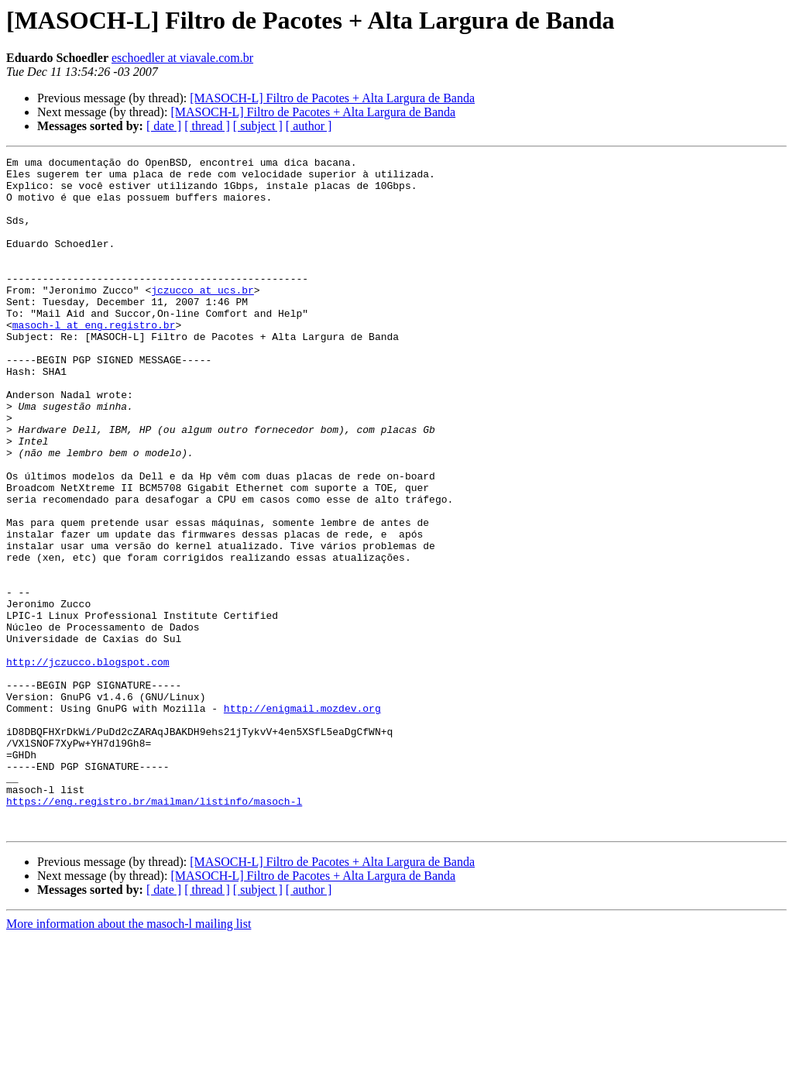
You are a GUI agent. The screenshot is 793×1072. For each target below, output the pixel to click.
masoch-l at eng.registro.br (94, 359)
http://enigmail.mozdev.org (302, 819)
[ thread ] (207, 125)
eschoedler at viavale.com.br (182, 57)
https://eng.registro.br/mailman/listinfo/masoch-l (154, 931)
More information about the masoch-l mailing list (128, 1058)
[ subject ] (258, 125)
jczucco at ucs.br (202, 318)
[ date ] (163, 125)
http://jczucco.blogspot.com (88, 764)
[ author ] (309, 125)
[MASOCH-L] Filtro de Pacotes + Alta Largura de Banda (332, 98)
